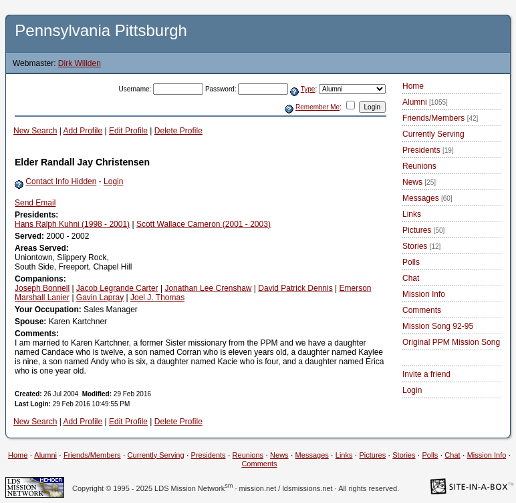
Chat (410, 278)
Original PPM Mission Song (451, 342)
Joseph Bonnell (42, 288)
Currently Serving (433, 134)
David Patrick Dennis (295, 288)
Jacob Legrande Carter (117, 288)
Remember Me (317, 107)
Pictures (423, 230)
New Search (35, 130)
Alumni (425, 102)
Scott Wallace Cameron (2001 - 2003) (203, 224)
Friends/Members (440, 118)
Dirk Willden (79, 63)
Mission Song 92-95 (437, 326)
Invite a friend (426, 374)
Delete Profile (178, 130)
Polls (411, 262)
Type (308, 89)
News (419, 182)
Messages (427, 198)
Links (411, 214)
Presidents (428, 150)
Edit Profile (128, 130)
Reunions (419, 166)
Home (413, 86)
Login (113, 181)
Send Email (35, 202)
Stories (421, 246)
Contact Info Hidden (60, 181)
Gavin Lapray (100, 297)
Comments (421, 310)
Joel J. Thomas (157, 297)
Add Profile (83, 130)
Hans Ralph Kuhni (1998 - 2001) (72, 224)
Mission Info (423, 294)
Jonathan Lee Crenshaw (207, 288)
